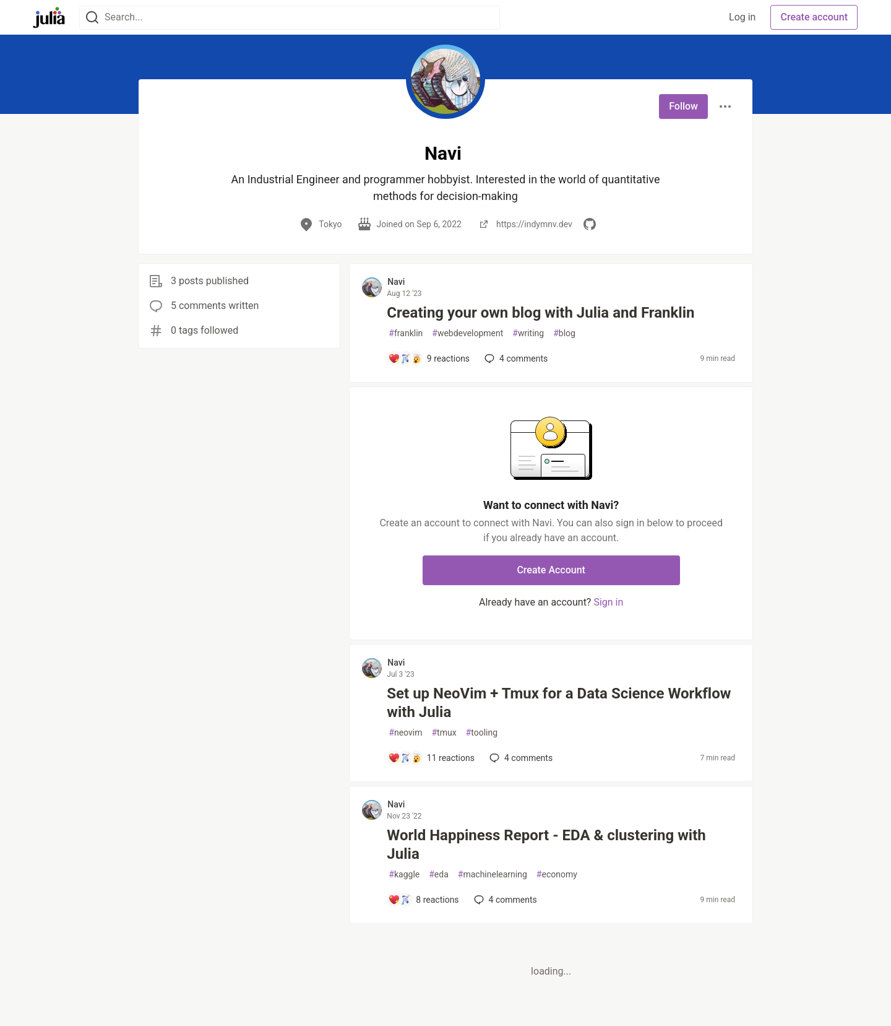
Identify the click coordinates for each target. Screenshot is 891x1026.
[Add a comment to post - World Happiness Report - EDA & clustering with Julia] (423, 900)
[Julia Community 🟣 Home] (48, 17)
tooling (481, 732)
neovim (405, 732)
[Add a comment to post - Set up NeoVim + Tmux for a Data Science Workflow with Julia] (431, 758)
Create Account (551, 570)
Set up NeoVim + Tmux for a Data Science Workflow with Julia (559, 703)
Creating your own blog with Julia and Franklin (540, 312)
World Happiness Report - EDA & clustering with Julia (546, 845)
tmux (443, 732)
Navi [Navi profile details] (396, 282)
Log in (742, 17)
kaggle (404, 874)
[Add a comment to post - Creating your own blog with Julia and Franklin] (429, 358)
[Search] (92, 17)
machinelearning (492, 874)
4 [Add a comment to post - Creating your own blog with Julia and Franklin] (515, 358)
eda (439, 874)
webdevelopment (467, 333)
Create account (814, 17)
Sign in (608, 602)
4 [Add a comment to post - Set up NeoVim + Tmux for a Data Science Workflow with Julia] (520, 757)
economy (556, 874)
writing (528, 333)
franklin (406, 333)
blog (564, 333)
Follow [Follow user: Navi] (683, 106)
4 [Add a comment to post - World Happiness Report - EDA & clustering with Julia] (504, 899)
